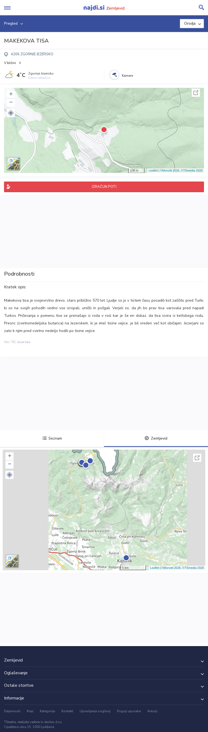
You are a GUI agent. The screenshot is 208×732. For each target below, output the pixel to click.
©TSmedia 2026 (192, 170)
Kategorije (47, 711)
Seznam (52, 438)
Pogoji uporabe (129, 711)
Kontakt (67, 711)
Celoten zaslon (196, 93)
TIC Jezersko (21, 342)
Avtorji (152, 711)
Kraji (30, 711)
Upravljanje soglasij (95, 711)
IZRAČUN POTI (104, 186)
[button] (11, 113)
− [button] (11, 103)
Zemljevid (156, 438)
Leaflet (153, 170)
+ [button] (11, 95)
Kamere (127, 75)
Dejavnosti (12, 711)
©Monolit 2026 (169, 170)
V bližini (10, 63)
